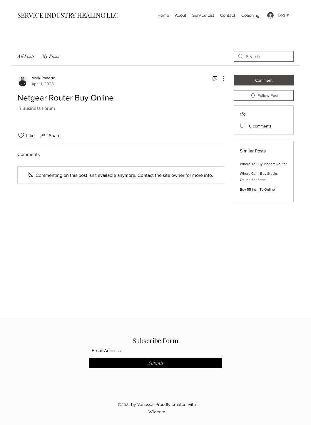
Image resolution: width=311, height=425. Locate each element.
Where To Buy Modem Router (263, 164)
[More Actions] (220, 78)
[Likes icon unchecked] (21, 135)
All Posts (26, 56)
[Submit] (155, 363)
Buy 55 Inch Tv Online (257, 189)
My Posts (50, 56)
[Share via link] (50, 135)
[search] (264, 56)
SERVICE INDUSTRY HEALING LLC (67, 15)
